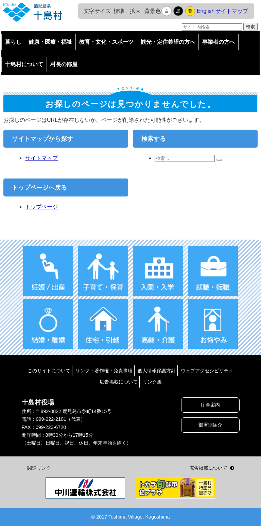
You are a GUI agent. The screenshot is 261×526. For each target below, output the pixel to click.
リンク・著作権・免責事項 (104, 370)
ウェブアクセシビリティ (207, 370)
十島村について (24, 64)
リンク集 (152, 381)
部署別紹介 (210, 425)
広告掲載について (119, 381)
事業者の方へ (218, 42)
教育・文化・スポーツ (106, 42)
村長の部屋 (63, 64)
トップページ (41, 207)
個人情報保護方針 (157, 370)
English (205, 11)
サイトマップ (231, 11)
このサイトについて (49, 370)
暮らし (13, 42)
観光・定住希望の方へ (168, 42)
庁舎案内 (210, 405)
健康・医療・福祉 (50, 42)
